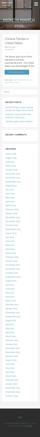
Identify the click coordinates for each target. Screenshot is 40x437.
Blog (20, 417)
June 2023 (10, 241)
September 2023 (13, 229)
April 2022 (10, 297)
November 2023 (13, 221)
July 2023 (10, 237)
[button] (37, 4)
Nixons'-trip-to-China (12, 82)
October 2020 (12, 356)
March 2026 (11, 154)
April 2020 (10, 372)
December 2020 (13, 348)
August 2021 (11, 320)
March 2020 (11, 376)
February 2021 (12, 340)
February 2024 (12, 209)
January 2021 (11, 344)
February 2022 (12, 304)
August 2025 (11, 158)
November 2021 (13, 312)
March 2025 (11, 166)
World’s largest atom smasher (19, 121)
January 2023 (11, 261)
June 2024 (10, 193)
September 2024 (13, 182)
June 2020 (10, 364)
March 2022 (11, 300)
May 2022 (10, 293)
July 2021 (10, 324)
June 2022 (10, 289)
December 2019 (13, 388)
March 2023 (11, 253)
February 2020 (12, 380)
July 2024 (10, 189)
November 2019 (13, 392)
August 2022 (11, 281)
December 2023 (13, 217)
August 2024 (11, 185)
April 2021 (10, 332)
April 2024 (10, 201)
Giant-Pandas (17, 80)
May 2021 (10, 328)
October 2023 (12, 225)
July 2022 (10, 285)
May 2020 (10, 368)
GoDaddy (28, 426)
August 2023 (11, 233)
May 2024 (10, 197)
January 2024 (11, 213)
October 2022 (12, 273)
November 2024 (13, 178)
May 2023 (10, 245)
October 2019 (12, 396)
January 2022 (11, 308)
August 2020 (11, 360)
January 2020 (11, 384)
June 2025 (10, 162)
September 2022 (13, 277)
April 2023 (10, 249)
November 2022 (13, 269)
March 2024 (11, 205)
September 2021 (13, 316)
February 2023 (12, 257)
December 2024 (13, 174)
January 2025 (11, 170)
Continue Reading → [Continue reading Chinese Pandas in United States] (17, 72)
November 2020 (13, 352)
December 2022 (13, 265)
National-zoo (27, 80)
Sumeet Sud (7, 2)
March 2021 (11, 336)
